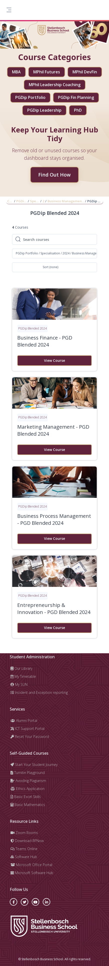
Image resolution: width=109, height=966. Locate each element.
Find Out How (54, 174)
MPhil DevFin (84, 72)
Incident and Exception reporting (39, 692)
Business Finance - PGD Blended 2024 (44, 341)
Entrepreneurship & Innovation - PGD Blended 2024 (53, 608)
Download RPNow (27, 840)
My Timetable (23, 676)
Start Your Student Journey (34, 764)
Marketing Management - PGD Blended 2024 (53, 430)
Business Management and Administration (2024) (66, 201)
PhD (78, 110)
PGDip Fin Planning (76, 97)
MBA (16, 72)
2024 (43, 201)
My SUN (19, 684)
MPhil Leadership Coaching (54, 84)
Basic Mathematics (27, 804)
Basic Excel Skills (25, 796)
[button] (54, 253)
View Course (54, 360)
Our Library (21, 668)
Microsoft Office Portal (31, 864)
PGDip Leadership (44, 110)
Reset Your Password (29, 736)
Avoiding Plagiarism (28, 780)
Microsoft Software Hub (31, 872)
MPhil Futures (46, 72)
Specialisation (35, 201)
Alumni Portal (23, 720)
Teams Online (24, 848)
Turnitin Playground (27, 772)
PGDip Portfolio (30, 97)
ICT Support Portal (27, 728)
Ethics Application (27, 788)
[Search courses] (58, 239)
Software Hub (23, 856)
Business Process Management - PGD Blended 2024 (54, 519)
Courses (10, 201)
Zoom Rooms (24, 832)
